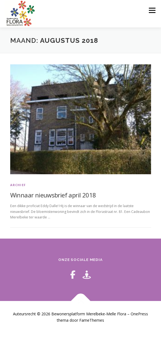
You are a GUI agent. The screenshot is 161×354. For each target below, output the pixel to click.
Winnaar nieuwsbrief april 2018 (53, 195)
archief (18, 185)
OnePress (139, 313)
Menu (151, 10)
